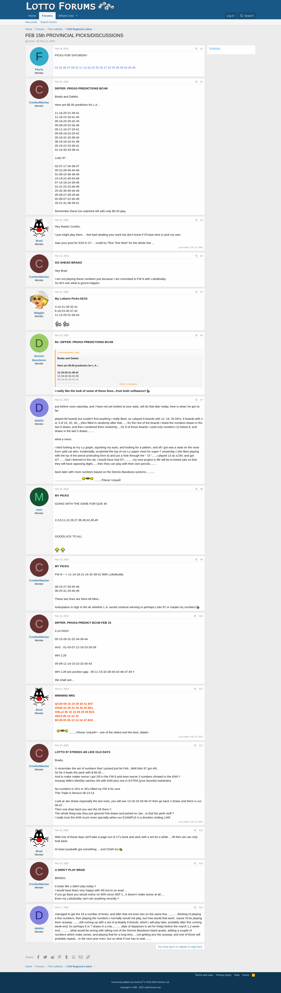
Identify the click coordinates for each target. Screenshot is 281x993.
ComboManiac (39, 102)
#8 (201, 489)
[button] (76, 15)
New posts (31, 22)
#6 (201, 335)
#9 (201, 559)
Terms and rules (204, 975)
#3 (201, 220)
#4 (201, 256)
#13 (201, 830)
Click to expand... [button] (129, 384)
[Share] (196, 49)
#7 (201, 400)
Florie (31, 41)
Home (32, 15)
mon (39, 509)
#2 (201, 81)
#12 (201, 745)
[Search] (247, 15)
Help (237, 975)
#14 (201, 863)
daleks (39, 420)
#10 (201, 616)
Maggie (39, 312)
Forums (47, 15)
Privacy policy (223, 975)
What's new (66, 15)
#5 (201, 292)
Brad (39, 240)
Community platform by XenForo (140, 982)
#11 (201, 689)
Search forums (48, 22)
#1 (201, 48)
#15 (201, 907)
